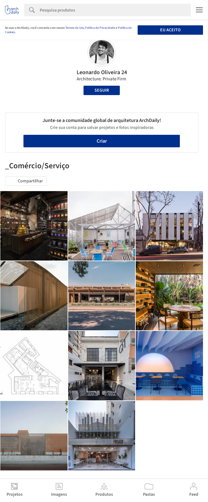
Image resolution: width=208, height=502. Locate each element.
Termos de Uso (74, 28)
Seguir (101, 90)
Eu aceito (170, 30)
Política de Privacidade (100, 28)
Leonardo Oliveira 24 (102, 72)
